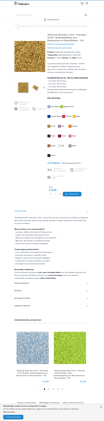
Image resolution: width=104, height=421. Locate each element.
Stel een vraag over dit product (59, 48)
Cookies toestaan (13, 417)
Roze (72, 136)
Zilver (72, 145)
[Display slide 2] (49, 389)
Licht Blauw (53, 106)
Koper (51, 145)
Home (16, 24)
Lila (61, 126)
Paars (51, 136)
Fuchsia (66, 116)
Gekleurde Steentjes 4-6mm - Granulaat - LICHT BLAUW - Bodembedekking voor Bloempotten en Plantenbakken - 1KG (32, 373)
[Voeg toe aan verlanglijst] (21, 103)
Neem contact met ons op (73, 403)
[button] (67, 44)
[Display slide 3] (53, 389)
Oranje (73, 126)
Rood (61, 136)
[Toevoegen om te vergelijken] (22, 109)
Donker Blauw (54, 116)
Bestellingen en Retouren (49, 403)
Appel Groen (67, 106)
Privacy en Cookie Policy (26, 403)
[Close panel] (101, 407)
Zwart (51, 155)
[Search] (85, 15)
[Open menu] (87, 3)
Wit (61, 145)
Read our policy (9, 412)
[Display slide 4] (58, 389)
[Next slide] (62, 389)
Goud (51, 126)
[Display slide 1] (44, 389)
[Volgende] (43, 87)
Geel (76, 116)
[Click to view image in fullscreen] (29, 56)
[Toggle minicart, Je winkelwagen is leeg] (82, 3)
